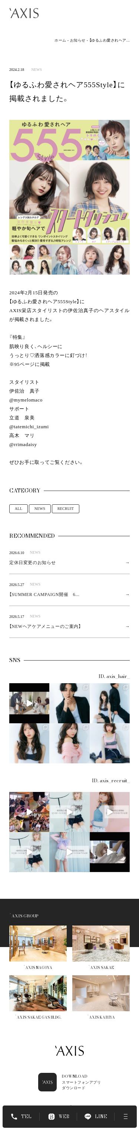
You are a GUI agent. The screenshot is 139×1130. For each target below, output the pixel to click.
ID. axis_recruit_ (111, 780)
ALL (18, 509)
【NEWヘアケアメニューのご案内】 (45, 626)
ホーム (60, 40)
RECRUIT (65, 509)
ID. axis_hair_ (114, 676)
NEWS (36, 70)
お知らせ (78, 40)
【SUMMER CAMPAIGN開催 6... (44, 594)
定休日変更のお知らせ (32, 562)
